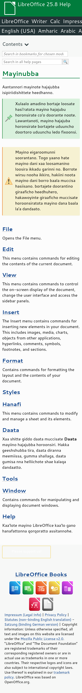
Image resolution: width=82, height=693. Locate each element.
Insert (10, 312)
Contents (12, 44)
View (9, 275)
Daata (10, 430)
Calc (55, 21)
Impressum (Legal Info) (22, 614)
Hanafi (11, 404)
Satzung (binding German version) (31, 624)
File (7, 229)
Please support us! (27, 551)
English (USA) (18, 30)
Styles (11, 392)
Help (9, 516)
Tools (10, 478)
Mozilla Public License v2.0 (42, 638)
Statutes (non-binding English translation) (37, 619)
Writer (39, 21)
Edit (8, 249)
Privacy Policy (55, 614)
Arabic (68, 30)
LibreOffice (15, 21)
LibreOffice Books (41, 574)
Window (14, 490)
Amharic (48, 30)
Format (12, 360)
